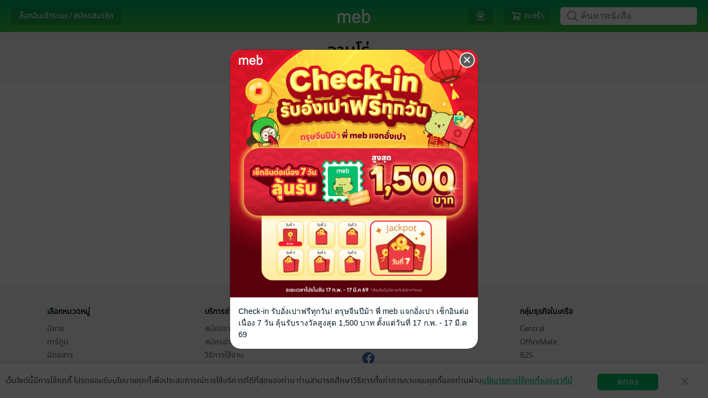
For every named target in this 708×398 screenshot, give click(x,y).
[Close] (467, 60)
